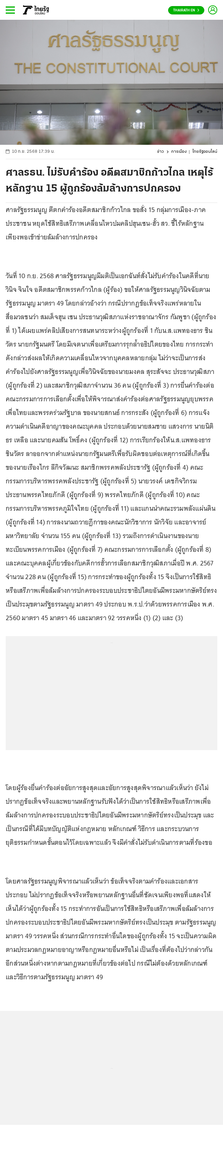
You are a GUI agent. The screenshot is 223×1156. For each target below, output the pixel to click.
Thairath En (186, 10)
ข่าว (160, 152)
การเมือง (179, 152)
